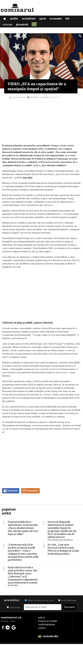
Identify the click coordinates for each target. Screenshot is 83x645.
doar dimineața (67, 601)
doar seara (13, 608)
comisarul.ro (18, 98)
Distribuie (10, 492)
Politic (15, 19)
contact (42, 629)
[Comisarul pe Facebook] (3, 628)
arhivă (41, 618)
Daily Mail (27, 178)
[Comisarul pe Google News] (14, 628)
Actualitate (29, 19)
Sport (43, 19)
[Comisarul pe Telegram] (8, 628)
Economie (56, 19)
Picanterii (22, 25)
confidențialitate (46, 625)
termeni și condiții (47, 622)
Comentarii (30, 492)
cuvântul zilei (48, 637)
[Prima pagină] (5, 19)
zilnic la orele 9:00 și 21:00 (39, 601)
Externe (7, 25)
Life (69, 19)
